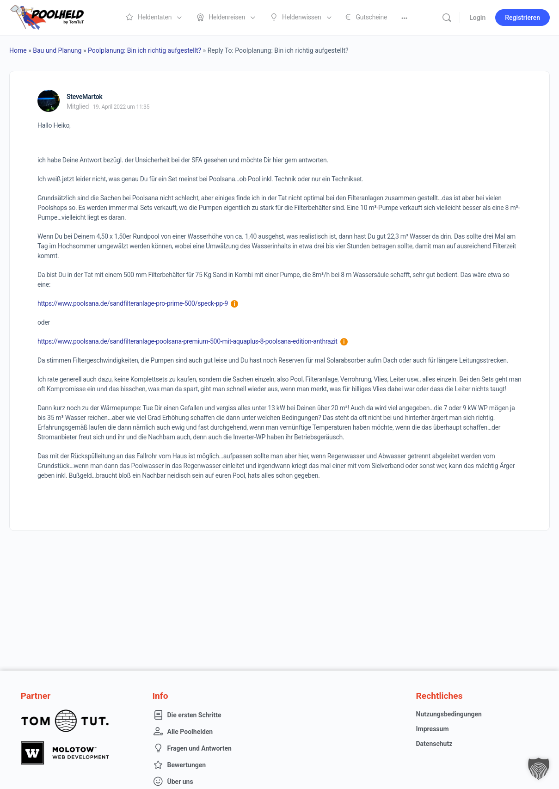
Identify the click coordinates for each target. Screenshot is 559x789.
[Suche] (446, 17)
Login (477, 17)
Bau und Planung (57, 50)
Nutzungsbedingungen (449, 714)
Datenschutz (434, 743)
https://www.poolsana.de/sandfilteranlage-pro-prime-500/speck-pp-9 (137, 303)
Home (18, 50)
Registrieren (522, 17)
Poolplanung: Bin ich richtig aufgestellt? (144, 50)
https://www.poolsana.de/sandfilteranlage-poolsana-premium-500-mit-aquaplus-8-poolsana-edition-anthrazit (192, 341)
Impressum (432, 729)
